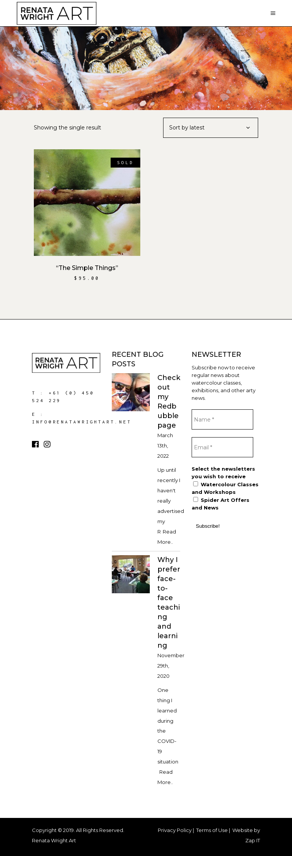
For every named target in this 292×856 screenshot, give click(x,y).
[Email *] (222, 447)
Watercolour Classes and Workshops (225, 488)
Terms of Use (212, 830)
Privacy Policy (175, 830)
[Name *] (222, 419)
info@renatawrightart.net (82, 421)
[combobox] (210, 128)
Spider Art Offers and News (220, 504)
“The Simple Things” (87, 267)
